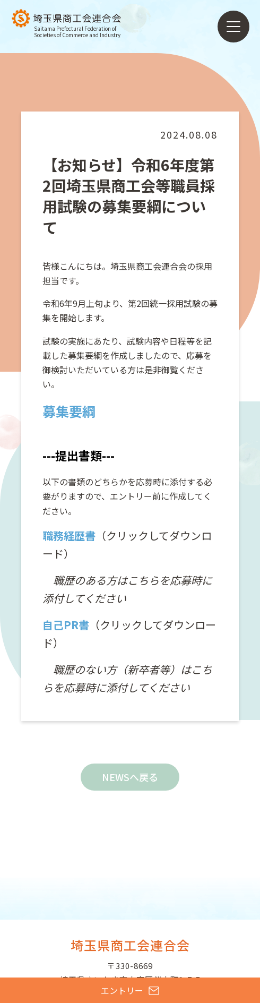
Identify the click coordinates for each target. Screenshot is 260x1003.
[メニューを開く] (233, 26)
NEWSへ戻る (130, 777)
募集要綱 (69, 411)
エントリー (130, 990)
